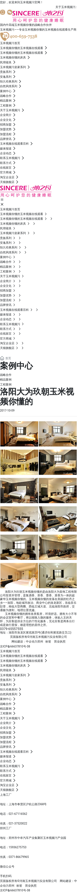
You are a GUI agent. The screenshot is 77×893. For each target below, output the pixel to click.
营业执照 (60, 641)
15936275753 (17, 847)
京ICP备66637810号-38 (15, 646)
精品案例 (5, 379)
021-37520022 (18, 823)
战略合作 (5, 374)
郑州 (40, 641)
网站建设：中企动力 (24, 641)
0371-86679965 (19, 857)
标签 (48, 641)
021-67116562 (18, 813)
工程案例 (5, 384)
